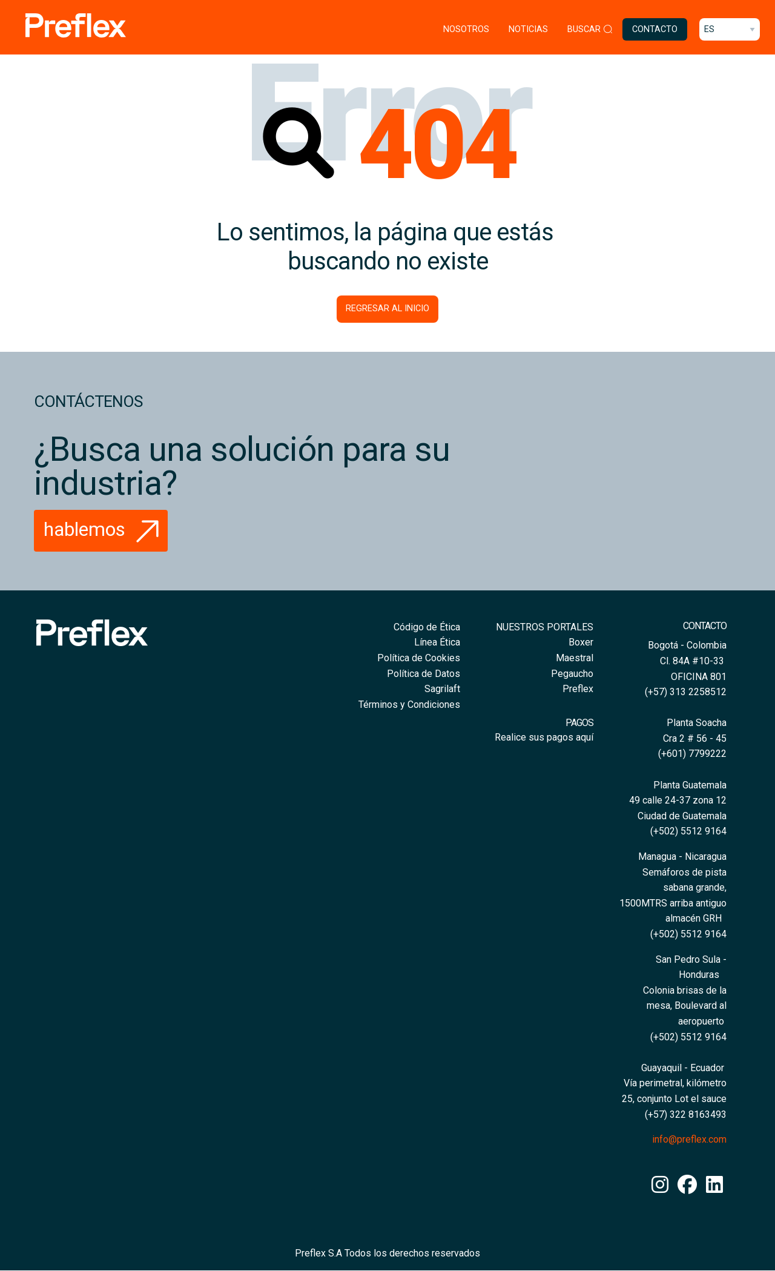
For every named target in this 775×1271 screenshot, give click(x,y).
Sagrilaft (442, 689)
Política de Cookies (418, 658)
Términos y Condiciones (409, 704)
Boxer (581, 642)
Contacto (655, 29)
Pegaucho (572, 673)
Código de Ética (427, 627)
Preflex (577, 689)
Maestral (574, 658)
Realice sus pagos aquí (544, 737)
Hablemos (104, 529)
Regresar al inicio (387, 308)
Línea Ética (437, 642)
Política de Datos (423, 673)
